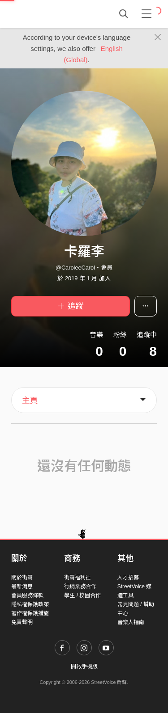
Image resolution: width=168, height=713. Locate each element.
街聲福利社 (77, 577)
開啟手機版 (84, 666)
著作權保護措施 (30, 613)
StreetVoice (48, 13)
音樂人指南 (130, 622)
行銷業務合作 (80, 586)
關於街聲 (22, 577)
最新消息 (22, 586)
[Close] (158, 37)
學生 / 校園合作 (82, 595)
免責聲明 (22, 622)
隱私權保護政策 (30, 604)
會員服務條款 (27, 595)
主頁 (30, 400)
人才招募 (128, 577)
